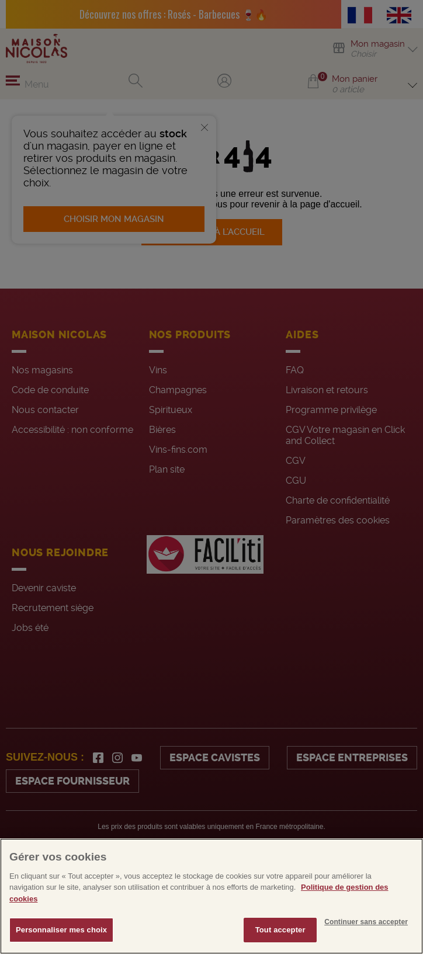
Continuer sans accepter (366, 949)
